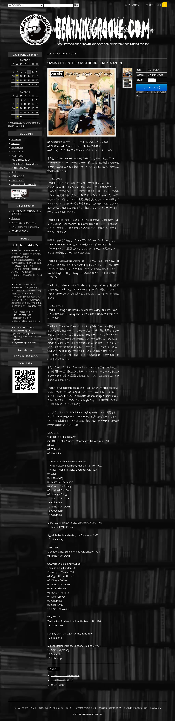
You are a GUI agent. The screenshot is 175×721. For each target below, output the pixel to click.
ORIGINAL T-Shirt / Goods (23, 184)
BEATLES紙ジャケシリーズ (23, 222)
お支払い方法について (86, 707)
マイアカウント (135, 4)
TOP (49, 53)
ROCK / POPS (61, 53)
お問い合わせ (45, 707)
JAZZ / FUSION (18, 155)
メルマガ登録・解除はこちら (24, 355)
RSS (152, 707)
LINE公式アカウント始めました (25, 226)
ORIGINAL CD (17, 180)
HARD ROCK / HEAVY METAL (24, 163)
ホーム (17, 707)
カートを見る (158, 4)
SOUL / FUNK (17, 176)
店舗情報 (15, 218)
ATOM (158, 707)
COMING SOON (18, 198)
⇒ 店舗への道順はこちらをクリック (26, 321)
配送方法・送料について (110, 707)
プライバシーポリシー (63, 707)
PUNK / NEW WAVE (20, 168)
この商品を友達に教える (62, 680)
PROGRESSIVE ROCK (20, 159)
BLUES (14, 172)
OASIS (73, 53)
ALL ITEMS (16, 139)
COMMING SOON (19, 231)
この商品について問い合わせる (65, 675)
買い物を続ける (58, 685)
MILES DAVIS (17, 147)
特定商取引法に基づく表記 (136, 707)
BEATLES (15, 143)
